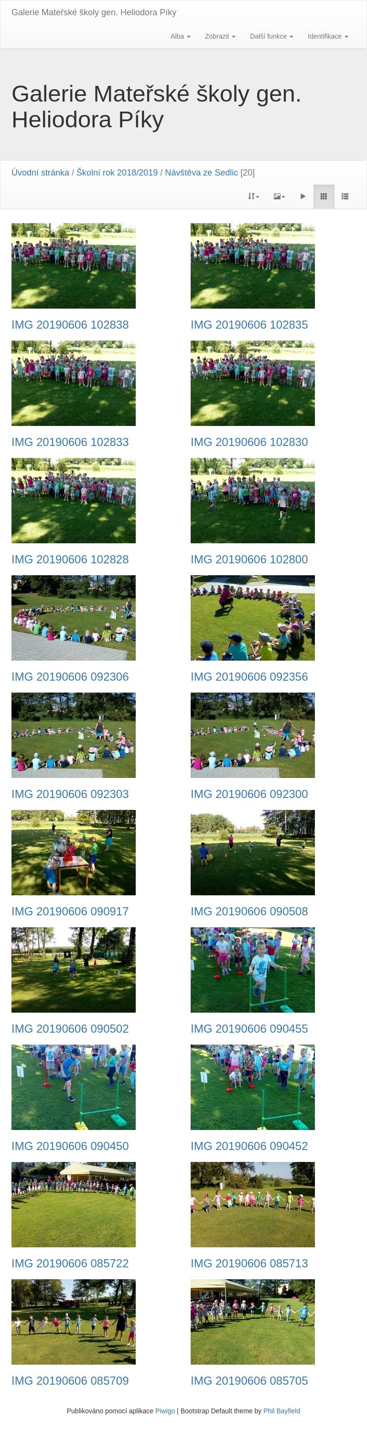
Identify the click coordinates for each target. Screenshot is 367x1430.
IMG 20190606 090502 (70, 1029)
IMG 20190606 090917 (70, 911)
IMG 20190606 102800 (249, 559)
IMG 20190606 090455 (249, 1029)
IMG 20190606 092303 (70, 794)
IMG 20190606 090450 (70, 1146)
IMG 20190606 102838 (70, 325)
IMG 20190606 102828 (70, 559)
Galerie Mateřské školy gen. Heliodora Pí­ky (93, 12)
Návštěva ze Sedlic (201, 172)
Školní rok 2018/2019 (117, 172)
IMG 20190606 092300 (249, 794)
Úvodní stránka (40, 172)
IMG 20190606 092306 (70, 677)
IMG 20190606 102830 (249, 442)
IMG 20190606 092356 (249, 677)
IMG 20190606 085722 (70, 1263)
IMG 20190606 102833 (70, 442)
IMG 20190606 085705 (249, 1381)
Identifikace (328, 36)
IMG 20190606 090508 (249, 911)
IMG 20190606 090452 (249, 1146)
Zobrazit (220, 36)
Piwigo (165, 1411)
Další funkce (271, 36)
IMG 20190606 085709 (70, 1381)
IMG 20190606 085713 (249, 1263)
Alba (181, 36)
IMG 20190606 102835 (249, 325)
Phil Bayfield (281, 1411)
